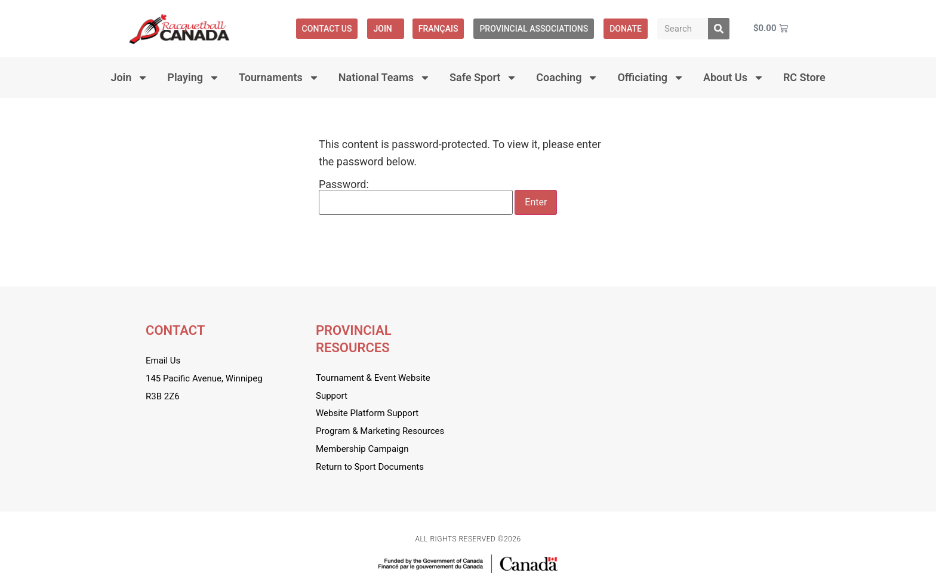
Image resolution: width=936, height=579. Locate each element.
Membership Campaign (362, 449)
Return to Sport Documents (370, 466)
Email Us (163, 360)
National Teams (384, 77)
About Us (733, 77)
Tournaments (279, 77)
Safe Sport (483, 77)
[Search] (718, 28)
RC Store (804, 77)
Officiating (650, 77)
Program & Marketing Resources (380, 431)
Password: (416, 197)
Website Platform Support (367, 413)
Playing (193, 77)
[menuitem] (438, 29)
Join (385, 29)
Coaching (567, 77)
